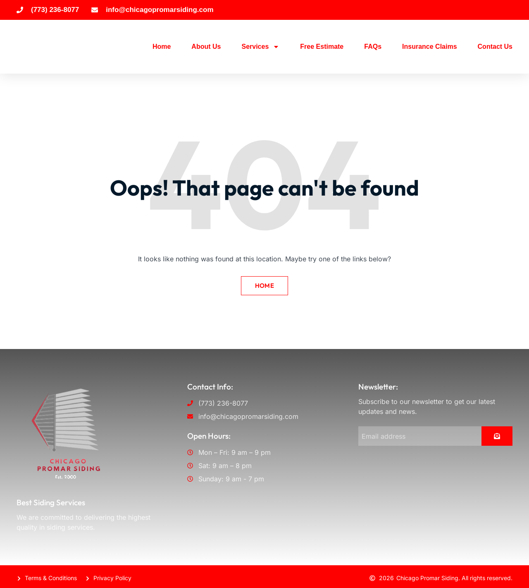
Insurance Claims (429, 46)
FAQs (372, 46)
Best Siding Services (51, 500)
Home (162, 46)
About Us (206, 46)
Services (260, 46)
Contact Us (495, 46)
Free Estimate (321, 46)
